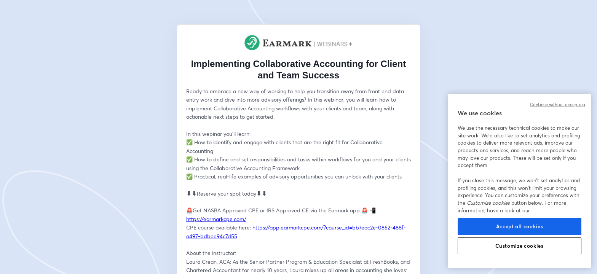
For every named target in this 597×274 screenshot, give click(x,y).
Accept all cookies (519, 226)
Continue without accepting (557, 104)
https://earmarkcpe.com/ (216, 219)
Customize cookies (519, 245)
